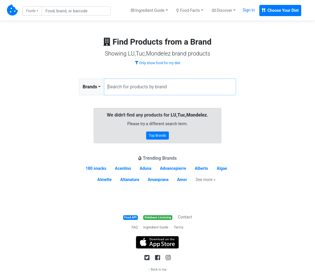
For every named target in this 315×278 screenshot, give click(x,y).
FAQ (135, 227)
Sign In (249, 10)
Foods (31, 11)
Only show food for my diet (157, 63)
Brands (90, 87)
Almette (104, 179)
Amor (182, 179)
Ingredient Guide (155, 227)
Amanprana (158, 179)
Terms (178, 227)
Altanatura (129, 179)
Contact (185, 217)
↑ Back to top (157, 269)
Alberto (201, 168)
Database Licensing (158, 217)
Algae (222, 168)
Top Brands (157, 136)
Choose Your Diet (280, 10)
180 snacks (96, 168)
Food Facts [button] (188, 10)
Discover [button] (222, 10)
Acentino (123, 168)
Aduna (145, 168)
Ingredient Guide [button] (148, 10)
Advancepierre (173, 168)
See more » (205, 179)
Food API (130, 217)
